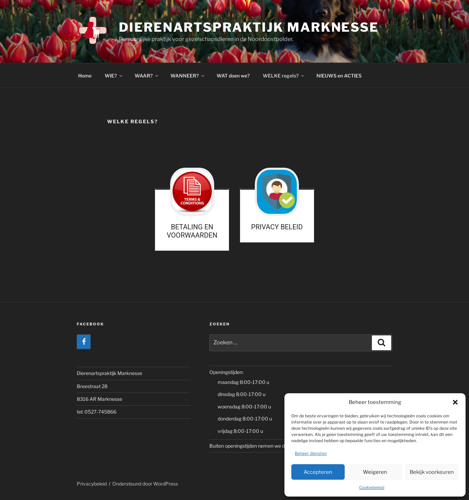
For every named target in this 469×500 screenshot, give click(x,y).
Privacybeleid (92, 484)
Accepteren (318, 472)
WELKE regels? (284, 76)
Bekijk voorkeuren (432, 472)
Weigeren (375, 472)
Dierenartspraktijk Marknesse (249, 27)
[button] (455, 402)
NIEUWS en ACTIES (339, 76)
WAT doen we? (233, 76)
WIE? (114, 76)
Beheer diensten (311, 453)
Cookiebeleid (371, 487)
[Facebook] (84, 342)
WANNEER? (187, 76)
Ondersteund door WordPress (145, 484)
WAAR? (147, 76)
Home (85, 76)
